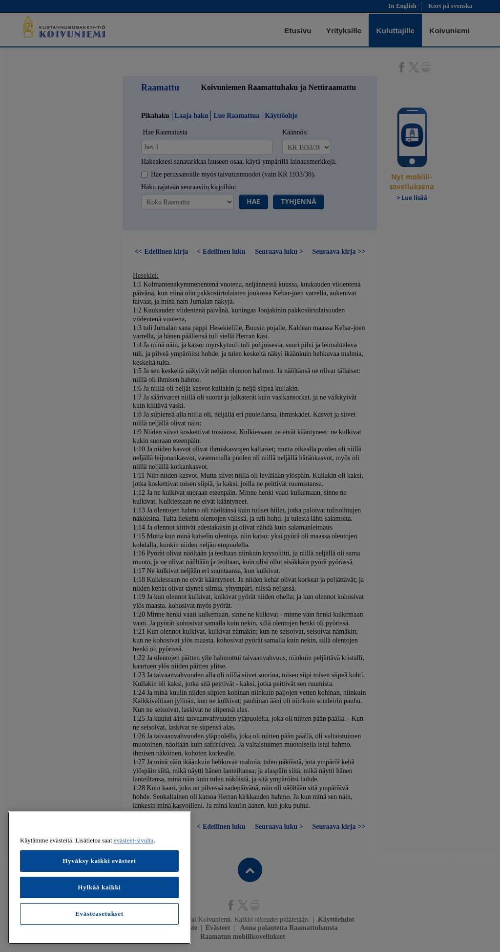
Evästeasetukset (99, 913)
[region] (99, 877)
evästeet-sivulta (134, 840)
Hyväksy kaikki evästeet (99, 860)
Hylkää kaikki (99, 887)
